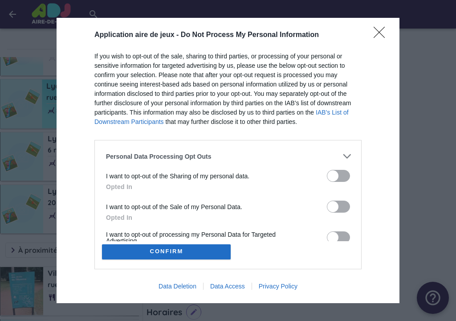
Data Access (227, 286)
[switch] (338, 176)
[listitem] (228, 156)
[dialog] (228, 160)
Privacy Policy (278, 286)
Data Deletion (177, 286)
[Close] (382, 35)
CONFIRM (166, 251)
